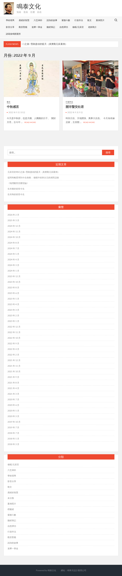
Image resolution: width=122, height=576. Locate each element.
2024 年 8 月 (13, 242)
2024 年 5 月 (13, 254)
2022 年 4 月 (13, 349)
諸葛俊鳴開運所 (13, 34)
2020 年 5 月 (13, 410)
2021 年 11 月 (14, 366)
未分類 (11, 498)
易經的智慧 (24, 20)
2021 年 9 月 (13, 377)
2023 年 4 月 (13, 304)
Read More (30, 122)
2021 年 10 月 (14, 371)
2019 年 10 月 (14, 422)
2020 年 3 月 (13, 416)
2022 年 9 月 (13, 343)
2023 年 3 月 (13, 310)
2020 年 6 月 (13, 405)
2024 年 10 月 (14, 237)
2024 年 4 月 (13, 259)
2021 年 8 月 (13, 382)
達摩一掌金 (37, 27)
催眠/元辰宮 (78, 27)
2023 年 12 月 (14, 276)
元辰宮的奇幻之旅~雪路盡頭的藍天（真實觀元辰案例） (39, 44)
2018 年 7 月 (13, 433)
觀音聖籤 (23, 27)
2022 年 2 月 (13, 354)
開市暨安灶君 (75, 106)
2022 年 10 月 (14, 338)
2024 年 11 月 (14, 231)
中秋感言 (13, 106)
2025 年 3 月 (13, 220)
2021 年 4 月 (13, 388)
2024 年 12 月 (14, 226)
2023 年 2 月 (13, 315)
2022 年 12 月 (14, 326)
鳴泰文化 (29, 6)
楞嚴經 (11, 509)
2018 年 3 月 (13, 444)
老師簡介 (92, 27)
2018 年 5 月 (13, 438)
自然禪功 (63, 27)
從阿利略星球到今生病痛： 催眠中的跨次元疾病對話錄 (33, 177)
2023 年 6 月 (13, 293)
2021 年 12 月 (14, 360)
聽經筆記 (51, 27)
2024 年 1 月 (13, 270)
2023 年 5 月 (13, 298)
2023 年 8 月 (13, 287)
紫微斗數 (66, 20)
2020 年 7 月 (13, 399)
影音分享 (10, 27)
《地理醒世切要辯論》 (18, 183)
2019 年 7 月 (13, 427)
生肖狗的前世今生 (16, 194)
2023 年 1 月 (13, 321)
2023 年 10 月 (14, 282)
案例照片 (100, 20)
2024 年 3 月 (13, 265)
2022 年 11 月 (14, 332)
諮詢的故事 (52, 20)
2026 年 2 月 (13, 214)
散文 (89, 20)
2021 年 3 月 (13, 394)
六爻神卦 (38, 20)
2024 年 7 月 (13, 248)
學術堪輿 (10, 20)
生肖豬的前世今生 (16, 188)
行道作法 (78, 20)
